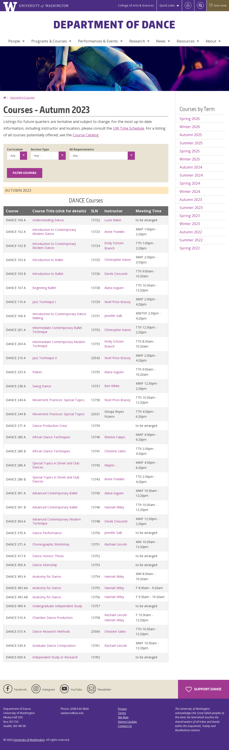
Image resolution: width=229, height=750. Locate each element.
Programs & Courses (49, 41)
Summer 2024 (191, 175)
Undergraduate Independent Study (57, 606)
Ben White (111, 386)
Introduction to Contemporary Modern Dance (54, 232)
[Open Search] (200, 5)
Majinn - (110, 465)
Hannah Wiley (114, 507)
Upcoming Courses (22, 97)
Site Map (123, 717)
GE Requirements (81, 149)
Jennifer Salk (113, 316)
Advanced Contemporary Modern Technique (56, 521)
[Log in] (188, 5)
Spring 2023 (190, 215)
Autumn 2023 (191, 199)
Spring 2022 (190, 248)
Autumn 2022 (191, 232)
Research (137, 41)
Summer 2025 (191, 143)
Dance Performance (47, 533)
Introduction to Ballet (47, 260)
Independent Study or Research (55, 657)
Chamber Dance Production (52, 617)
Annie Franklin (114, 232)
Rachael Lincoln (115, 544)
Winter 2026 (190, 126)
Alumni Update (127, 722)
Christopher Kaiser (117, 259)
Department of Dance (114, 24)
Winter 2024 (190, 191)
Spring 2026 (190, 118)
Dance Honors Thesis (48, 556)
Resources (185, 41)
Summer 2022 (191, 240)
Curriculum (15, 149)
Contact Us (125, 726)
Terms (122, 713)
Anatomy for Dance (46, 576)
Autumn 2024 (191, 167)
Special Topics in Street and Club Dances (55, 465)
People (14, 41)
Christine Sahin (115, 451)
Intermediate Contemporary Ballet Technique (57, 330)
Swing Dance (41, 386)
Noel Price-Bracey (117, 302)
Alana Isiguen (114, 288)
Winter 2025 (190, 159)
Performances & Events (98, 41)
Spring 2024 (190, 183)
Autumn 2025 (191, 134)
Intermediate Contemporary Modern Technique (58, 344)
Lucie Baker (112, 220)
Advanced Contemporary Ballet (55, 493)
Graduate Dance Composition (54, 645)
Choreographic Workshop (50, 544)
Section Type (40, 149)
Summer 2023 (191, 207)
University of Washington (29, 740)
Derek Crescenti (115, 274)
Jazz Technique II (44, 358)
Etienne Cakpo (114, 437)
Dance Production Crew (49, 425)
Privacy (122, 709)
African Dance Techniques (51, 437)
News (161, 41)
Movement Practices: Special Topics (58, 400)
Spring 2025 (190, 151)
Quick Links (167, 5)
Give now (217, 5)
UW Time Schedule (128, 128)
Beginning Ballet (44, 288)
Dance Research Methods (51, 631)
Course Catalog (86, 135)
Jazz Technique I (44, 302)
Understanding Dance (48, 220)
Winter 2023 (190, 223)
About (211, 41)
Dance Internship (44, 565)
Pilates (37, 372)
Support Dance (203, 689)
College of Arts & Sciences (136, 5)
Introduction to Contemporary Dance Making (59, 316)
